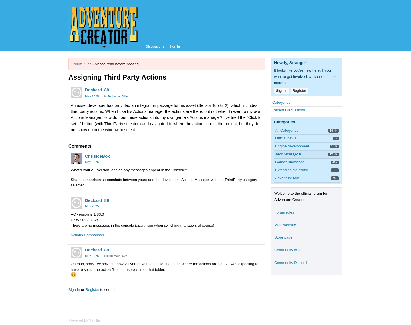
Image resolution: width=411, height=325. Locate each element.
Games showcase (290, 162)
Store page (283, 237)
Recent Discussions (288, 110)
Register (92, 289)
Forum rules (81, 64)
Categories (281, 102)
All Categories (286, 130)
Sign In (174, 46)
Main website (285, 225)
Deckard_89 (97, 89)
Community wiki (287, 250)
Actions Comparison (87, 235)
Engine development (292, 146)
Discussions (155, 46)
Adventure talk (287, 178)
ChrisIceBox (97, 156)
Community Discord (290, 263)
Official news (285, 138)
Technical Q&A (118, 96)
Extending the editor (291, 170)
